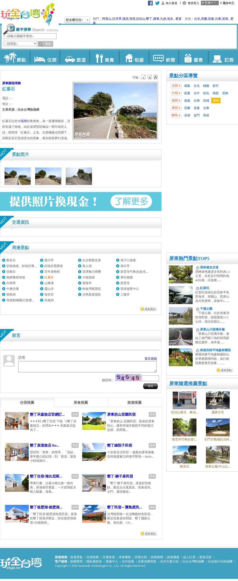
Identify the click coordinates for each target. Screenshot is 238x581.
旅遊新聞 (157, 559)
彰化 (206, 93)
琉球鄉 (16, 83)
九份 (163, 18)
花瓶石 (11, 271)
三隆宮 (125, 294)
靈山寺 (49, 288)
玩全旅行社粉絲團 (220, 563)
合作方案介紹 (169, 563)
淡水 (170, 18)
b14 (155, 77)
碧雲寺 (125, 283)
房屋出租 (141, 559)
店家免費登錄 (147, 563)
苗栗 (187, 93)
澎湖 (225, 18)
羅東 (156, 18)
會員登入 (193, 3)
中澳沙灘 (12, 288)
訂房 (223, 57)
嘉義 (187, 100)
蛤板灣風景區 (91, 288)
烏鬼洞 (49, 300)
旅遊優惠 (173, 559)
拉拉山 (140, 18)
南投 (216, 93)
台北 (197, 18)
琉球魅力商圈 (91, 271)
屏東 (216, 100)
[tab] (27, 404)
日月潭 (116, 18)
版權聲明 (76, 563)
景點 (15, 57)
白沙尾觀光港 (91, 260)
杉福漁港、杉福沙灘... (21, 266)
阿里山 (106, 18)
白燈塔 (11, 283)
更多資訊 (150, 308)
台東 (218, 18)
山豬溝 (49, 283)
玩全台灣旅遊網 (27, 14)
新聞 (163, 57)
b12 (144, 77)
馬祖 (206, 115)
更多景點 (226, 370)
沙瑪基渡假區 (91, 294)
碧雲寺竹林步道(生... (134, 271)
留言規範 (151, 358)
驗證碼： (108, 382)
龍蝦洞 (11, 294)
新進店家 (205, 559)
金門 (197, 115)
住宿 (45, 57)
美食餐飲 (125, 559)
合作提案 (128, 563)
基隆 (187, 86)
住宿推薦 (92, 559)
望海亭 (87, 283)
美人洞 (87, 266)
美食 (104, 57)
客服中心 (112, 563)
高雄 (206, 100)
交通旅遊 (109, 559)
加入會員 (171, 3)
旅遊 (74, 57)
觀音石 (11, 260)
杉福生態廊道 (53, 266)
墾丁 (149, 18)
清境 (132, 18)
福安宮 (49, 294)
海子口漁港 (128, 260)
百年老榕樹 (52, 271)
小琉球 (22, 121)
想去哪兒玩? (74, 20)
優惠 (193, 57)
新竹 (216, 86)
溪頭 (125, 18)
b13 (150, 77)
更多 (179, 18)
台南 (197, 100)
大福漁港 (88, 277)
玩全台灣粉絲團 (193, 563)
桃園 (206, 86)
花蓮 (211, 18)
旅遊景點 (76, 559)
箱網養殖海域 (15, 277)
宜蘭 (204, 18)
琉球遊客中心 (129, 288)
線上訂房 (189, 559)
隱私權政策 (94, 563)
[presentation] (27, 404)
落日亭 (49, 260)
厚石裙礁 (126, 277)
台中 (197, 93)
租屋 (134, 57)
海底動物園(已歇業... (20, 300)
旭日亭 (125, 266)
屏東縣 (6, 83)
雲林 (225, 93)
